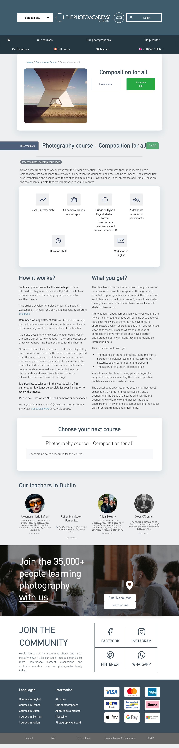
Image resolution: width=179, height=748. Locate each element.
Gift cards (62, 49)
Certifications (20, 49)
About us (60, 699)
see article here (40, 408)
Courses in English (30, 699)
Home (29, 62)
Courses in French (30, 704)
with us (33, 597)
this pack (24, 313)
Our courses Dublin (46, 62)
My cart (103, 49)
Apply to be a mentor (67, 710)
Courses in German (30, 716)
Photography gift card (68, 722)
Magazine (61, 716)
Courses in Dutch (29, 710)
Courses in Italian (29, 722)
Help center (152, 40)
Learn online (120, 605)
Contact (29, 738)
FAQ (53, 738)
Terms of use (83, 738)
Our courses (44, 40)
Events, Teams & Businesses (120, 738)
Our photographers (98, 40)
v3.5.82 (150, 738)
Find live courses (120, 598)
